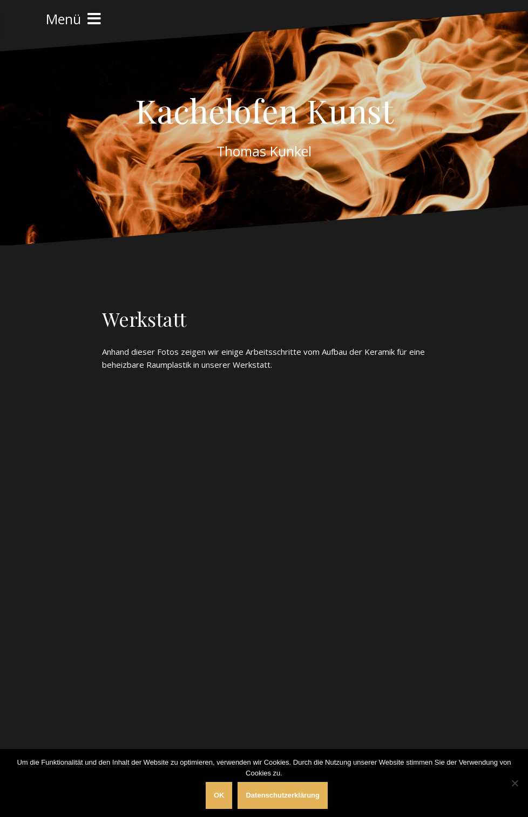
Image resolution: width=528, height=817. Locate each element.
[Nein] (514, 783)
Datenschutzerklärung (283, 795)
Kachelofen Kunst (264, 110)
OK (219, 795)
